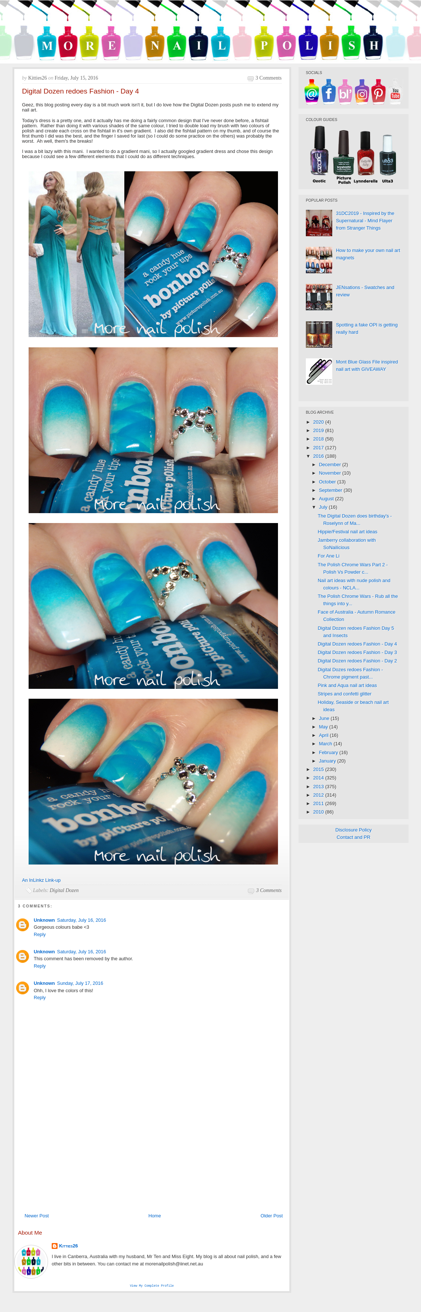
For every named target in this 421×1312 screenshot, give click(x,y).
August (327, 498)
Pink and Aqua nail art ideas (347, 685)
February (329, 752)
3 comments (269, 78)
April (324, 735)
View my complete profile (152, 1286)
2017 (319, 447)
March (326, 743)
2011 (319, 803)
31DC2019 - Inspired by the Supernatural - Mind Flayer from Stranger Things (365, 221)
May (324, 727)
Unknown (44, 920)
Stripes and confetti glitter (344, 694)
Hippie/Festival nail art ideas (347, 531)
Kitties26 (68, 1246)
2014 (319, 778)
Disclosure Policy (354, 830)
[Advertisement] (151, 1154)
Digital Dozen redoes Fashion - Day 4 (357, 644)
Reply (40, 934)
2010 (319, 812)
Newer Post (37, 1215)
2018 (319, 439)
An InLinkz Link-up (41, 880)
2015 (319, 769)
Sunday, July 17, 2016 (80, 983)
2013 (319, 786)
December (331, 464)
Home (155, 1215)
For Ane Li (328, 556)
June (325, 718)
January (328, 761)
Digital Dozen (64, 890)
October (328, 482)
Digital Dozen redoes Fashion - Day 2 (357, 661)
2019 (319, 430)
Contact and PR (353, 837)
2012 (319, 795)
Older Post (272, 1215)
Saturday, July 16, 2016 (81, 920)
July (324, 507)
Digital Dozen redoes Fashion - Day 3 (357, 652)
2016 (319, 456)
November (331, 473)
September (331, 490)
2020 (319, 422)
